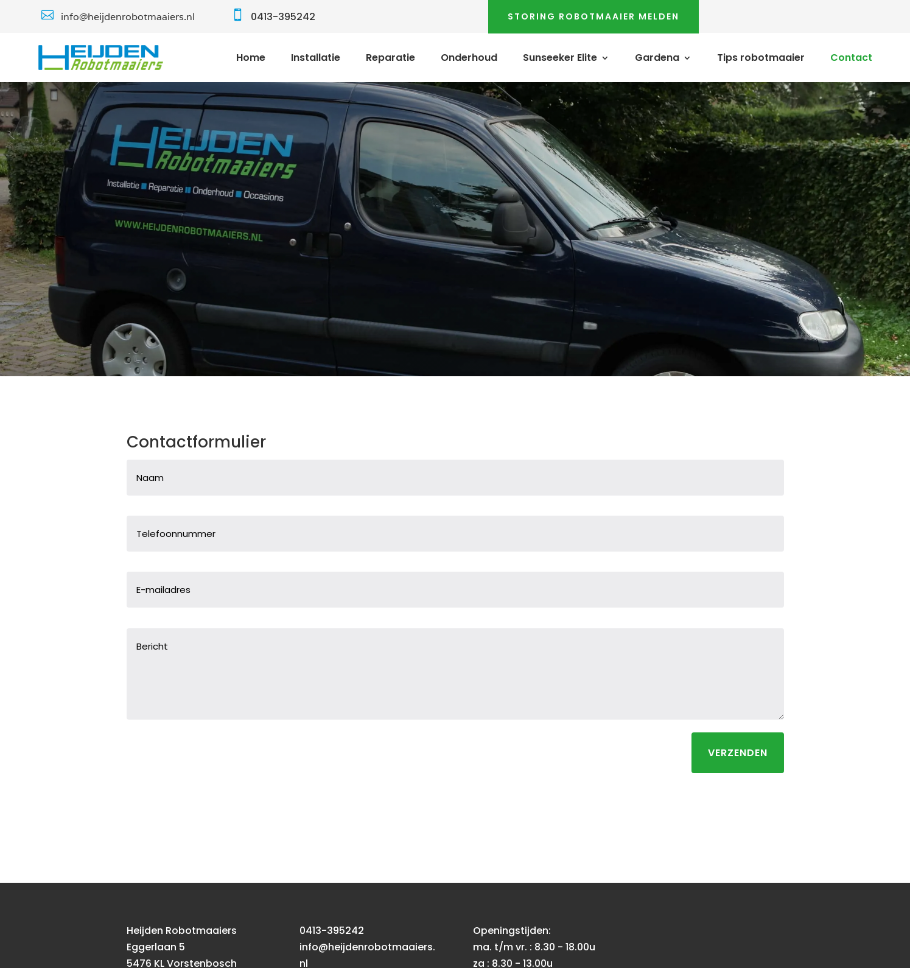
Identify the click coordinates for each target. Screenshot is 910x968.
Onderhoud (469, 59)
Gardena (657, 59)
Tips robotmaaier (761, 59)
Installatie (315, 59)
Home (250, 59)
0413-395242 (283, 17)
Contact (851, 59)
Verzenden (738, 753)
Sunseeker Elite (560, 59)
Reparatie (390, 59)
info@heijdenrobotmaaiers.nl (128, 16)
